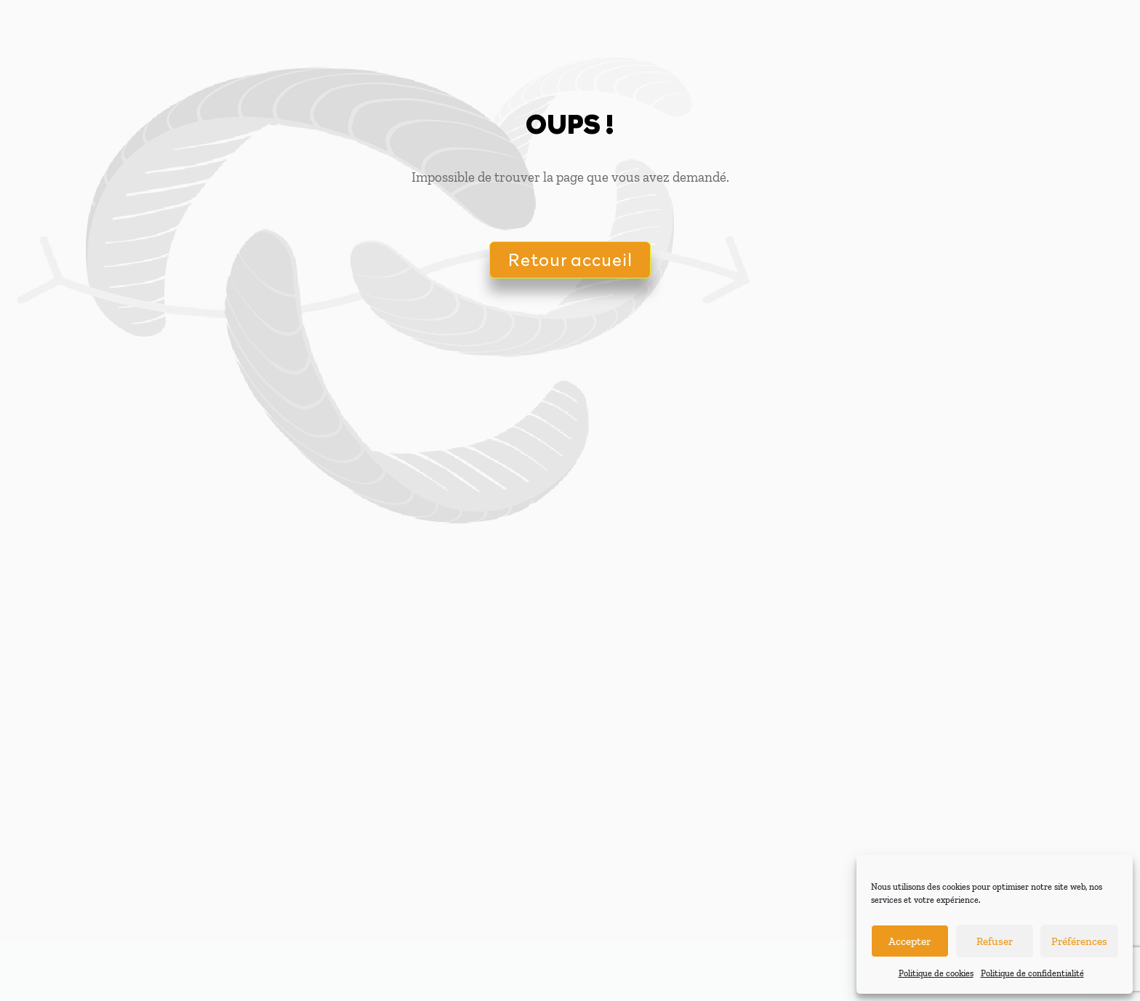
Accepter (909, 941)
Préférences (1079, 941)
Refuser (994, 941)
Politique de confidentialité (1032, 973)
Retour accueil (570, 259)
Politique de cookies (936, 973)
